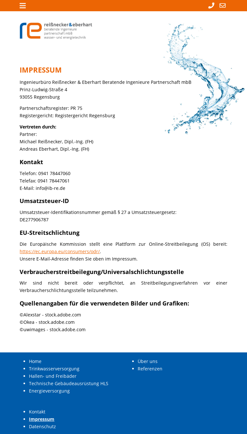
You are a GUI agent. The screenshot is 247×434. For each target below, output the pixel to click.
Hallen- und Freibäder (53, 376)
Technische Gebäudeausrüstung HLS (68, 383)
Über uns (148, 361)
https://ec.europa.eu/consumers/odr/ (60, 251)
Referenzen (150, 369)
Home (35, 361)
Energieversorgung (49, 391)
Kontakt (37, 412)
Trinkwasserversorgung (54, 369)
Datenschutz (42, 426)
